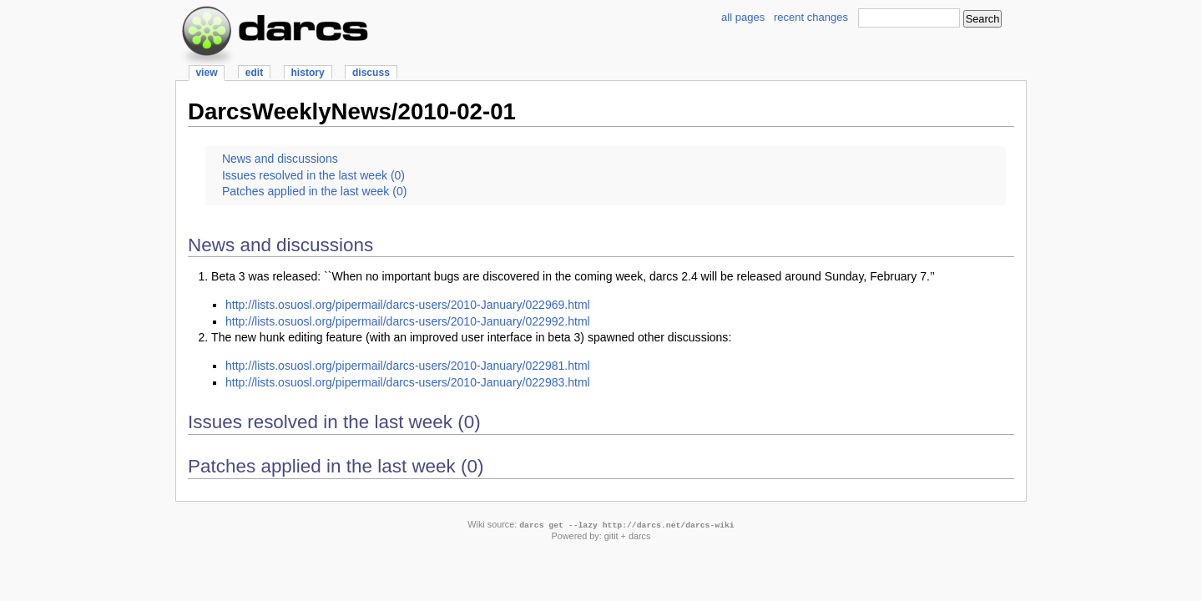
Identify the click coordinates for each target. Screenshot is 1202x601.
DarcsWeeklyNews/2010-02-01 (352, 111)
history (307, 72)
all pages (743, 17)
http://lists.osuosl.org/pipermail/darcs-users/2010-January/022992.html (407, 321)
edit (254, 72)
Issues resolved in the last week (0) (313, 175)
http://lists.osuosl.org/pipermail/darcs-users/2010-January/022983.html (407, 382)
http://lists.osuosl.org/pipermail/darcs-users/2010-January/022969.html (407, 304)
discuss (371, 72)
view (206, 72)
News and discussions (280, 158)
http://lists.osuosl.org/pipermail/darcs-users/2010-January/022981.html (407, 365)
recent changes (811, 17)
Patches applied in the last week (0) (314, 191)
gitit (611, 536)
